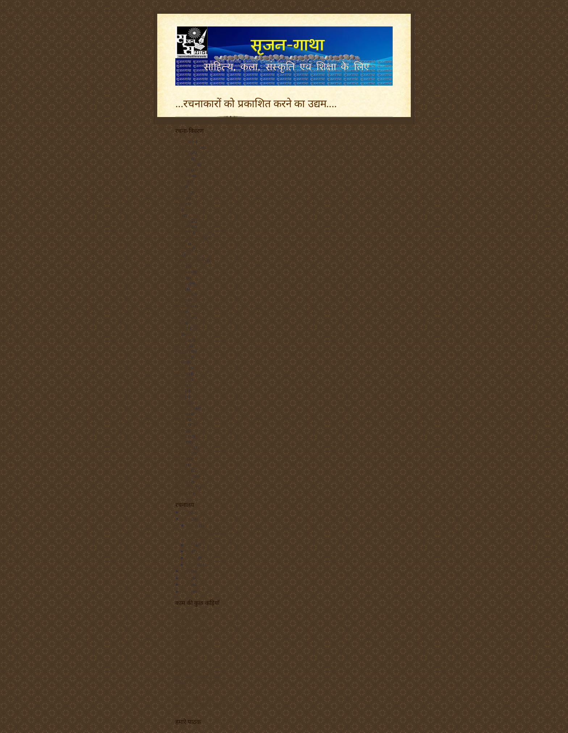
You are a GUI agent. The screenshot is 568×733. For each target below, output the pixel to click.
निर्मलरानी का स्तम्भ (189, 260)
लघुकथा (181, 368)
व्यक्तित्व (181, 402)
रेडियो (179, 362)
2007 (186, 584)
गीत (178, 209)
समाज (180, 430)
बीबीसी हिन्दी (185, 670)
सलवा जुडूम (184, 447)
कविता (180, 198)
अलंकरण (182, 152)
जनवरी (192, 564)
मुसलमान (182, 340)
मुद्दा (178, 334)
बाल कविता (183, 306)
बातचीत (181, 300)
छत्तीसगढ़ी (183, 226)
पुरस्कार (181, 283)
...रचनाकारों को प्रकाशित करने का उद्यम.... (256, 103)
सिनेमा (180, 464)
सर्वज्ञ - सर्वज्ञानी (186, 659)
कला (179, 186)
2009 (186, 571)
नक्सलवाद (183, 249)
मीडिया (180, 328)
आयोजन (181, 175)
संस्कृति (180, 413)
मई (189, 551)
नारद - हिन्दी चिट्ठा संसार (193, 647)
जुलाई (191, 544)
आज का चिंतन (186, 164)
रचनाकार (182, 636)
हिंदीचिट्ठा (181, 493)
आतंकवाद (182, 169)
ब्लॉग (179, 311)
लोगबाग (181, 379)
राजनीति (181, 357)
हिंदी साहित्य (184, 487)
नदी (178, 255)
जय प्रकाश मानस (188, 619)
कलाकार (182, 192)
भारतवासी (183, 317)
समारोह (181, 436)
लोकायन (181, 373)
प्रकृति (179, 289)
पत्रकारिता (182, 272)
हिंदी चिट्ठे (181, 481)
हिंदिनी (180, 642)
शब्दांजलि (182, 693)
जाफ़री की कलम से (189, 238)
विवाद (179, 396)
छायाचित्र (181, 232)
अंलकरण (182, 141)
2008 (186, 578)
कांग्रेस (180, 203)
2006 (186, 591)
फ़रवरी (192, 557)
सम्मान (180, 442)
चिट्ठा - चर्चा (183, 653)
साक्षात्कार (183, 453)
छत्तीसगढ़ (182, 220)
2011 (186, 512)
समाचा (180, 419)
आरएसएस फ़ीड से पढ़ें (191, 613)
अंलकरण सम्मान (187, 147)
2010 (186, 519)
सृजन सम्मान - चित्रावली (192, 630)
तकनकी (181, 243)
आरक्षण (181, 181)
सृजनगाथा (182, 470)
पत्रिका (180, 277)
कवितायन (182, 625)
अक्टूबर (193, 525)
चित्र (178, 215)
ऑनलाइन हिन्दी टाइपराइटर (195, 698)
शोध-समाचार (185, 407)
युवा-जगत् (182, 345)
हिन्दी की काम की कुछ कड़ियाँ (197, 676)
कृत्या (179, 664)
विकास (180, 385)
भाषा (179, 323)
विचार (179, 390)
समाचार (181, 424)
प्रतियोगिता (183, 294)
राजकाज (181, 351)
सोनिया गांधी (184, 476)
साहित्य (180, 459)
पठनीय (180, 266)
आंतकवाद (182, 158)
